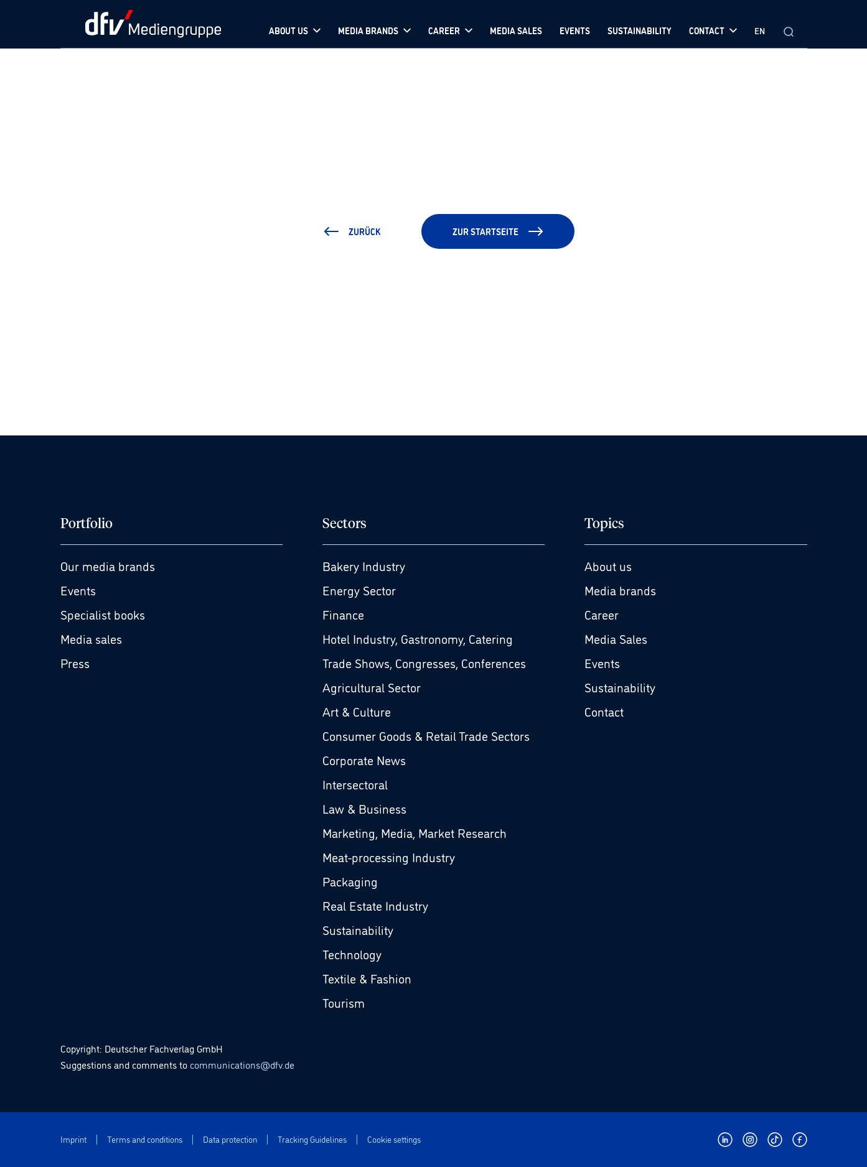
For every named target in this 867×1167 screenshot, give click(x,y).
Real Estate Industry (375, 905)
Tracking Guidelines (312, 1139)
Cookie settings (394, 1139)
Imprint (73, 1139)
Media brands (620, 589)
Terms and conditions (144, 1139)
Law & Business (364, 808)
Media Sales (615, 638)
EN (759, 30)
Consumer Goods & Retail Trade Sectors (426, 735)
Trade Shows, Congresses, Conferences (424, 662)
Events (78, 589)
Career (601, 614)
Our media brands (107, 565)
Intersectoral (355, 784)
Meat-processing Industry (388, 856)
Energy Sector (359, 589)
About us (608, 565)
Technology (352, 953)
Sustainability (357, 929)
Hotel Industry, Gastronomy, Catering (417, 638)
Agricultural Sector (371, 686)
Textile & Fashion (366, 978)
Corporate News (364, 759)
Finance (343, 614)
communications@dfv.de (242, 1064)
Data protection (230, 1139)
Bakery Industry (363, 565)
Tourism (343, 1002)
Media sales (91, 638)
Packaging (350, 881)
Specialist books (102, 614)
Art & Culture (356, 711)
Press (75, 662)
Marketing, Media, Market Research (414, 832)
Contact (604, 711)
